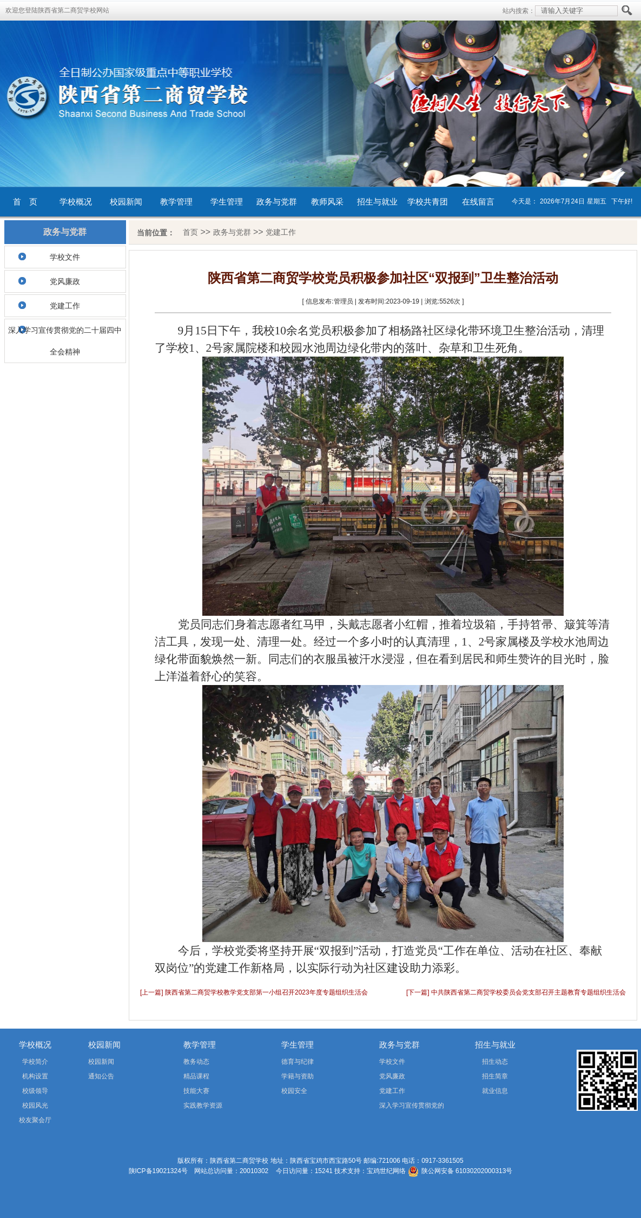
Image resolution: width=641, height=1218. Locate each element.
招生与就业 (377, 201)
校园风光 (35, 1105)
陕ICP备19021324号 (158, 1171)
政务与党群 (276, 201)
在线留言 (478, 201)
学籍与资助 (297, 1076)
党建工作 (65, 305)
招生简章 (495, 1076)
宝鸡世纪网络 (386, 1171)
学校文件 (65, 257)
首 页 (25, 201)
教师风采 (327, 201)
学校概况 (76, 201)
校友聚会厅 (35, 1120)
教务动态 (196, 1061)
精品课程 (196, 1076)
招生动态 (495, 1061)
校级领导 (35, 1091)
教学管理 (176, 201)
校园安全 (294, 1091)
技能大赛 (196, 1091)
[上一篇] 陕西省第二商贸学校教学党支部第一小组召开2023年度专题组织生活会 (254, 992)
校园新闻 (126, 201)
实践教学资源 (202, 1105)
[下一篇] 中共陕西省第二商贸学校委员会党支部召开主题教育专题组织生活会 (516, 992)
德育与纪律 (297, 1061)
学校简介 (35, 1061)
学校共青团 (427, 201)
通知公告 (101, 1076)
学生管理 (226, 201)
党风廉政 (65, 281)
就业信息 (495, 1091)
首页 (190, 232)
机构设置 (35, 1076)
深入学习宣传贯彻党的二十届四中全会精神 (65, 341)
